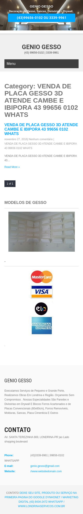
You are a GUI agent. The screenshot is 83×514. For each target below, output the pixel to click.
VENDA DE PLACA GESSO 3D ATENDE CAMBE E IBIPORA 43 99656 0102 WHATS (41, 129)
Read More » (12, 167)
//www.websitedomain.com (46, 471)
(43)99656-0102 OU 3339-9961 (41, 18)
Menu (11, 64)
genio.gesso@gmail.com (45, 466)
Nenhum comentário (41, 139)
